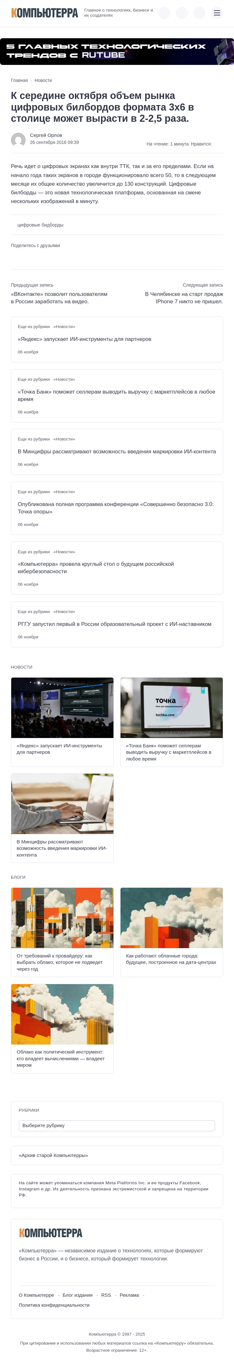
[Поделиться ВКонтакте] (15, 256)
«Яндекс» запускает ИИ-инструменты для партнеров (84, 339)
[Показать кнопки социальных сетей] (164, 13)
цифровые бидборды (40, 224)
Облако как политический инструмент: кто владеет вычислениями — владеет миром (61, 1058)
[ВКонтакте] (23, 1274)
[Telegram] (47, 1274)
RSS (106, 1295)
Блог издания (78, 1295)
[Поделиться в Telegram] (26, 256)
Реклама (129, 1295)
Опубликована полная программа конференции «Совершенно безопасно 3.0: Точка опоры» (116, 508)
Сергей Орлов (46, 135)
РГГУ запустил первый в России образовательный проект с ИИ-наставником (115, 624)
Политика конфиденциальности (54, 1305)
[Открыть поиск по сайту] (199, 13)
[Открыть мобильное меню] (217, 13)
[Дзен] (59, 1274)
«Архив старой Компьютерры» (53, 1155)
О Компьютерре (36, 1295)
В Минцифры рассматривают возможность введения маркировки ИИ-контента (117, 452)
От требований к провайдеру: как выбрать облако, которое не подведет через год (60, 962)
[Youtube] (35, 1274)
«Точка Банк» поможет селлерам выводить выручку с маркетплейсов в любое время (116, 395)
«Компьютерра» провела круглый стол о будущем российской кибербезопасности (96, 567)
